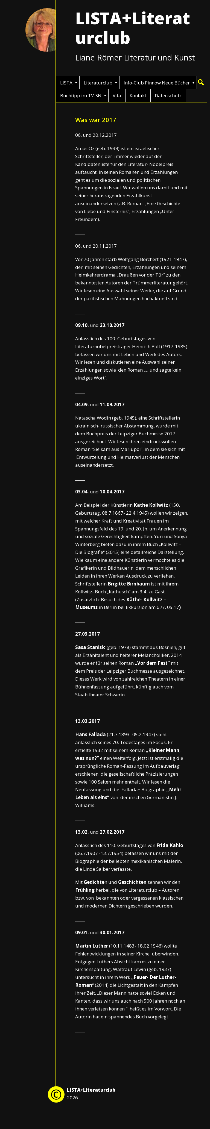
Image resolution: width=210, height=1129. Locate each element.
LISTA (66, 83)
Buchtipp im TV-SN (80, 95)
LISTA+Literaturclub (132, 28)
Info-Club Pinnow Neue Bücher (157, 83)
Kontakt (138, 95)
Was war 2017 (95, 120)
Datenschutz (168, 95)
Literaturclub (98, 83)
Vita (117, 95)
